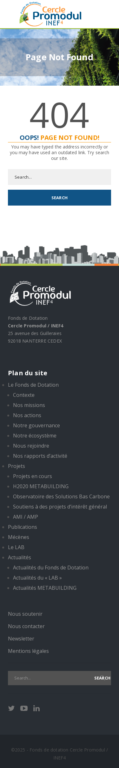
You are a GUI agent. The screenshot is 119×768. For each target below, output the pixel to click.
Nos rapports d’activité (40, 455)
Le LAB (16, 547)
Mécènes (18, 537)
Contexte (24, 394)
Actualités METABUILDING (44, 587)
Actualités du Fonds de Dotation (51, 567)
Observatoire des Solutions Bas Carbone (61, 496)
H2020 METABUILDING (41, 486)
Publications (22, 526)
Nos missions (29, 405)
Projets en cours (32, 476)
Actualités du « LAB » (37, 577)
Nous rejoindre (31, 445)
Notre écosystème (34, 435)
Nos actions (27, 415)
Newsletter (21, 638)
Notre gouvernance (36, 425)
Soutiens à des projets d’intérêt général (60, 506)
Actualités (19, 557)
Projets (16, 466)
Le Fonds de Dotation (33, 384)
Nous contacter (26, 626)
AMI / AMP (25, 516)
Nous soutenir (25, 613)
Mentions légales (28, 650)
